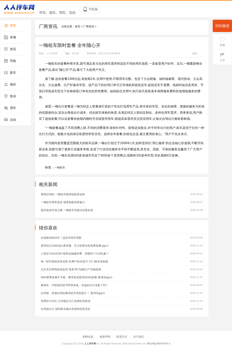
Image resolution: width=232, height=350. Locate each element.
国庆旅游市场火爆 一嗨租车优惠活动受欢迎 (67, 210)
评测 (10, 37)
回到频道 (222, 26)
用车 (10, 108)
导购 (10, 61)
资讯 (10, 49)
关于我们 (139, 336)
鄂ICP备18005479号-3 (158, 343)
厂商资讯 (88, 26)
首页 (10, 25)
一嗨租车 (59, 167)
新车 (10, 73)
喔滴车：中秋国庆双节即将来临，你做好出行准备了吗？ (74, 285)
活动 (10, 120)
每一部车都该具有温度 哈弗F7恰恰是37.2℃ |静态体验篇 (74, 261)
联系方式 (122, 336)
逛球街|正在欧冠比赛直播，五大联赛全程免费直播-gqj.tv (74, 245)
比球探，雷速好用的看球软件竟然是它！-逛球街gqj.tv (73, 293)
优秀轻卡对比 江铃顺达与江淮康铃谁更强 (65, 301)
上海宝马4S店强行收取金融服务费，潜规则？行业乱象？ (75, 253)
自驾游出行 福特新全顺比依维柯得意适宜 (65, 308)
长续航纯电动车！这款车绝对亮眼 (61, 237)
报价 (10, 84)
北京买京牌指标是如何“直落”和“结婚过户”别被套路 (71, 269)
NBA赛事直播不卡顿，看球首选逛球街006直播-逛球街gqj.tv (76, 277)
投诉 (10, 96)
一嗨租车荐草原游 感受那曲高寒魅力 (63, 202)
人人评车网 (51, 53)
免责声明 (105, 336)
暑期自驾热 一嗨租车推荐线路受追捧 (63, 194)
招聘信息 (88, 336)
